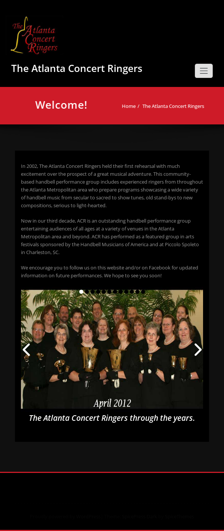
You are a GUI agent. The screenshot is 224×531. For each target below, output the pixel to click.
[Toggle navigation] (204, 71)
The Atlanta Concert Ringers (76, 68)
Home (132, 106)
